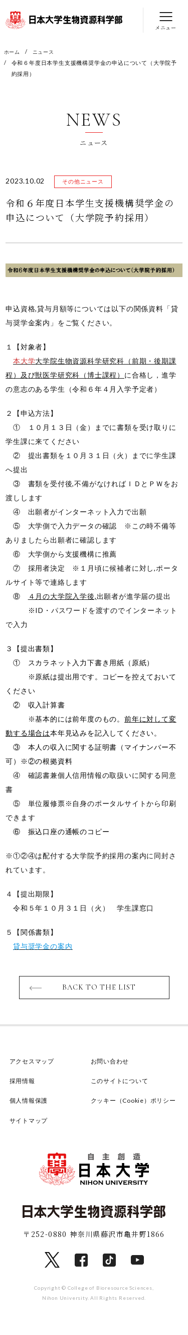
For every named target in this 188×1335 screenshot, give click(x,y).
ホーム (13, 51)
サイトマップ (30, 1135)
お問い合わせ (111, 1063)
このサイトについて (122, 1083)
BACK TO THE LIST (99, 989)
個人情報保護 (30, 1102)
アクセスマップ (34, 1063)
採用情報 (23, 1083)
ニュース (46, 51)
